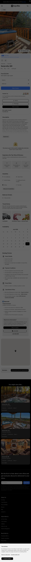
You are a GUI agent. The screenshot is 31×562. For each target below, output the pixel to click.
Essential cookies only (15, 554)
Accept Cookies (7, 558)
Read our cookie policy (5, 554)
